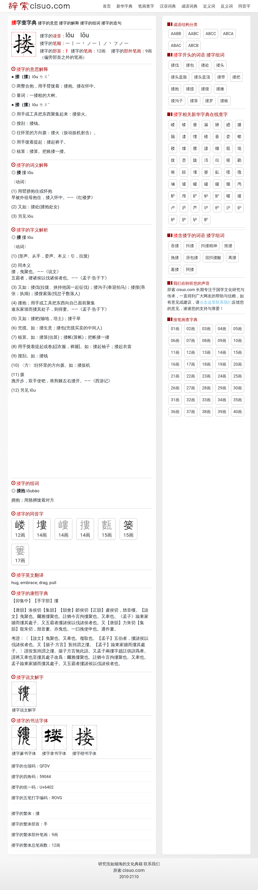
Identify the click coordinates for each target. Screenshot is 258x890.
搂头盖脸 (179, 77)
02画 (190, 328)
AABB (176, 33)
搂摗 (220, 89)
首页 (107, 6)
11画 (175, 352)
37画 (190, 411)
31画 (175, 399)
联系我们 (152, 864)
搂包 (190, 65)
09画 (222, 340)
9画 (148, 50)
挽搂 (175, 257)
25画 (237, 376)
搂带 (221, 77)
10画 (237, 340)
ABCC (211, 33)
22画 (190, 376)
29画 (222, 388)
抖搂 (190, 245)
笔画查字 (146, 6)
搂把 (236, 77)
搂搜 (205, 89)
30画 (237, 388)
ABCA (228, 33)
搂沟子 (177, 100)
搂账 (224, 100)
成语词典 (189, 6)
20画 (237, 364)
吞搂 (175, 245)
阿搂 (190, 269)
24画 (222, 376)
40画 (237, 411)
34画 (222, 399)
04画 (222, 328)
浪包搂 (192, 257)
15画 (107, 535)
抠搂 (228, 245)
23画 (206, 376)
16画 (175, 364)
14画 (42, 535)
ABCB (193, 45)
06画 (175, 340)
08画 (206, 340)
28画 (206, 388)
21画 (175, 376)
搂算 (194, 100)
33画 (206, 399)
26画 (175, 388)
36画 (175, 411)
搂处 (205, 65)
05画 (237, 328)
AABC (193, 33)
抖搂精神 (209, 245)
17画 (20, 560)
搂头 (220, 65)
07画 (190, 340)
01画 (175, 328)
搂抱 (175, 89)
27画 (190, 388)
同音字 (244, 6)
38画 (206, 411)
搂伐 (175, 65)
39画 (222, 411)
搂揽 (190, 89)
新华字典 (124, 6)
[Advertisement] (82, 434)
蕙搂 (175, 269)
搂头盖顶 (202, 77)
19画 (222, 364)
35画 (237, 399)
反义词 (227, 6)
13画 (206, 352)
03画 (206, 328)
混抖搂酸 (213, 257)
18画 (206, 364)
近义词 (209, 6)
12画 (101, 50)
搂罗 (209, 100)
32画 (190, 399)
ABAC (176, 45)
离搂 (232, 257)
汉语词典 (168, 6)
